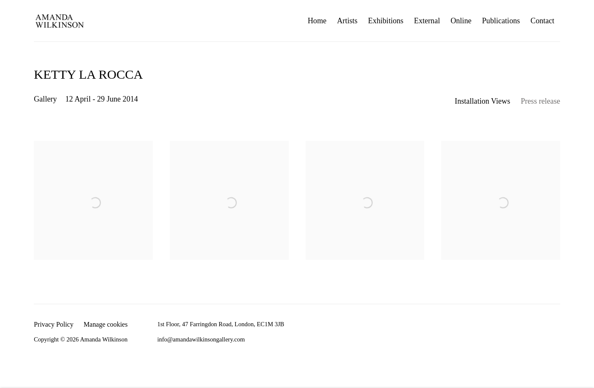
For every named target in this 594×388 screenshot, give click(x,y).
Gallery (45, 99)
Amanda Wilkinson (59, 20)
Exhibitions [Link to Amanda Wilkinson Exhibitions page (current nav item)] (385, 21)
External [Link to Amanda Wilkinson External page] (427, 21)
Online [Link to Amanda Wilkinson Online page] (460, 21)
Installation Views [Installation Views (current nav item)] (482, 101)
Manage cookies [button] (105, 324)
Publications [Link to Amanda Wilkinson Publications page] (501, 21)
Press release (540, 101)
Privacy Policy (53, 324)
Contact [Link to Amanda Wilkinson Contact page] (542, 21)
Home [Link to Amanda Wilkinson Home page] (317, 21)
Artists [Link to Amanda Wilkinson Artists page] (347, 21)
